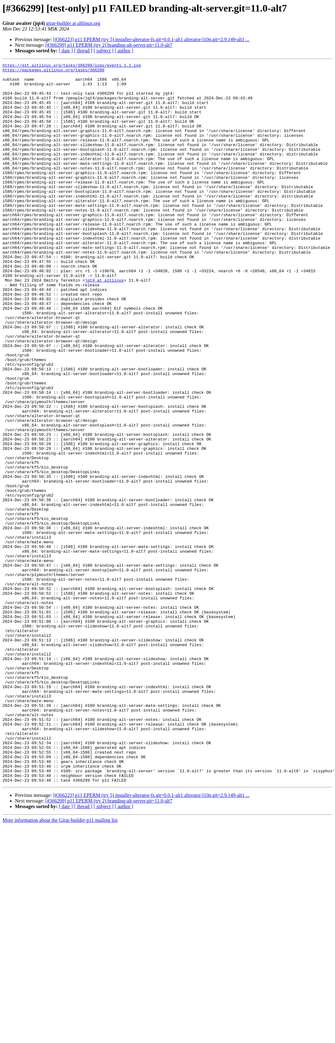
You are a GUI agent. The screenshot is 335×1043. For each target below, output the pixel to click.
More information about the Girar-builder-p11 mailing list (60, 964)
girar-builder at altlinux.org (73, 23)
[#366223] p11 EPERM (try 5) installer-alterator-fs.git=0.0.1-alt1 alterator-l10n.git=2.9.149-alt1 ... (151, 39)
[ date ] (66, 50)
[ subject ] (104, 50)
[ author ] (124, 50)
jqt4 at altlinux (104, 324)
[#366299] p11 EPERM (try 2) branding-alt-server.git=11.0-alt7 (108, 45)
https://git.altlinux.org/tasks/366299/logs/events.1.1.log (71, 66)
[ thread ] (83, 50)
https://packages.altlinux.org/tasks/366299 (53, 71)
